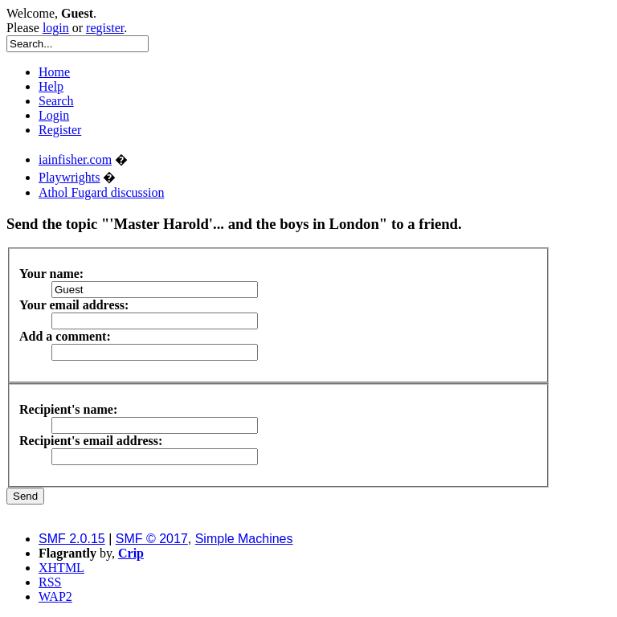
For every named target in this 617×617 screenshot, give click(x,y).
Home (54, 72)
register (105, 28)
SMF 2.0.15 (72, 538)
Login (54, 115)
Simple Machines (244, 538)
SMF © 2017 (152, 538)
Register (60, 130)
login (56, 28)
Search (56, 101)
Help (51, 86)
